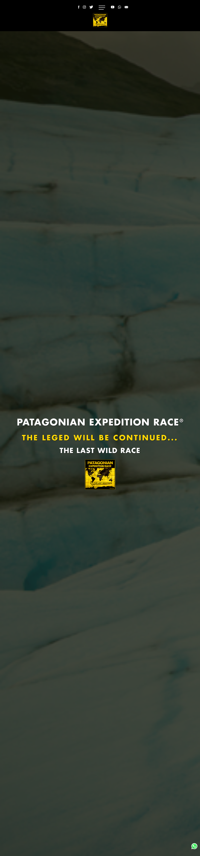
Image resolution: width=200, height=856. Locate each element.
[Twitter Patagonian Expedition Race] (91, 9)
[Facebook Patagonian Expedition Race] (78, 9)
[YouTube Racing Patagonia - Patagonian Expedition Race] (112, 9)
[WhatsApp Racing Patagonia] (119, 9)
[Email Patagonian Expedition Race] (126, 9)
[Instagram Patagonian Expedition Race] (84, 9)
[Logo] (100, 20)
